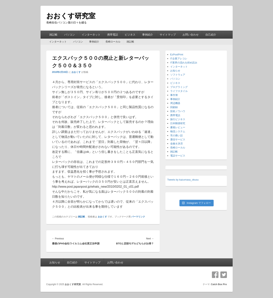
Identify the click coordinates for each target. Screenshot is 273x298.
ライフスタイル (179, 91)
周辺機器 (175, 103)
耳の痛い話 (176, 135)
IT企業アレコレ (179, 58)
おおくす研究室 (70, 16)
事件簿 (174, 95)
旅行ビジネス (177, 119)
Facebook (215, 274)
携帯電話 (112, 34)
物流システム (177, 131)
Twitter (223, 274)
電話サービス (177, 155)
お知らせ (175, 70)
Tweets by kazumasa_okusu (183, 179)
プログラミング (179, 87)
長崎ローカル (112, 41)
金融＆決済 (176, 143)
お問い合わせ (191, 34)
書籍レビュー (177, 127)
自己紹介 (210, 34)
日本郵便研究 (177, 123)
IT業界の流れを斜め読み (183, 62)
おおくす (76, 72)
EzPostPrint (176, 54)
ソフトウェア (177, 74)
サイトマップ (168, 34)
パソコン (69, 34)
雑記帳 (53, 34)
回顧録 (174, 107)
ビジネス (130, 34)
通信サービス (177, 139)
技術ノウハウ (177, 111)
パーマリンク (138, 216)
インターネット (91, 34)
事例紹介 (147, 34)
